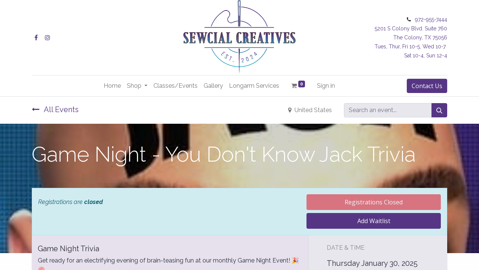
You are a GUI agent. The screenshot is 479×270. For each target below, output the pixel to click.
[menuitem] (112, 85)
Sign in (326, 85)
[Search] (439, 110)
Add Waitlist (373, 221)
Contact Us (427, 86)
